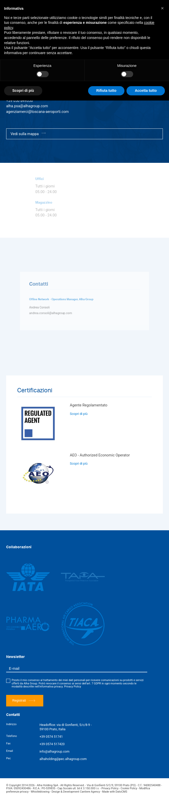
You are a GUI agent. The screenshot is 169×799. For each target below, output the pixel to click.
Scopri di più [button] (23, 90)
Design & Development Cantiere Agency (75, 791)
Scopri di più (79, 414)
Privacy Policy (72, 686)
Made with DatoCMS (114, 791)
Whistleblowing (40, 791)
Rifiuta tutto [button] (106, 90)
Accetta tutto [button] (146, 90)
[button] (162, 8)
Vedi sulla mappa (28, 133)
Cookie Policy (129, 788)
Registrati (23, 700)
